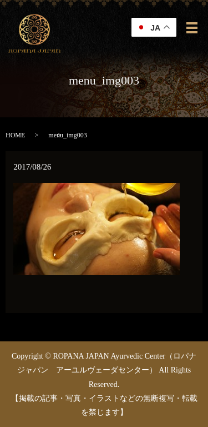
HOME (15, 135)
